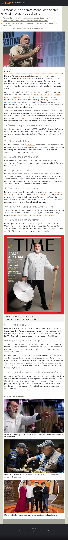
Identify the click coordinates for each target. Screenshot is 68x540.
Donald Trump (25, 118)
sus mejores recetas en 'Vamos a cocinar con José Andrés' (32, 215)
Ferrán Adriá (31, 145)
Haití (13, 192)
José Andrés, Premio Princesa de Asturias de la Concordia (25, 21)
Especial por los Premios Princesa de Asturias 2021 (23, 28)
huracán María (41, 195)
